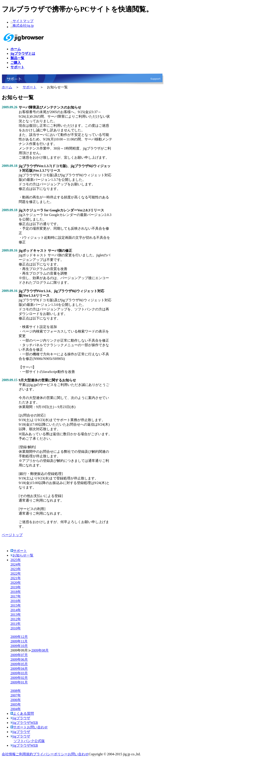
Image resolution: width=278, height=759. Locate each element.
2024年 (15, 564)
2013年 (15, 614)
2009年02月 (19, 678)
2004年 (15, 709)
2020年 (15, 582)
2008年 (15, 691)
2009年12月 (19, 637)
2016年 (15, 601)
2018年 (15, 592)
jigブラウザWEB (24, 722)
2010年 (15, 628)
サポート (29, 87)
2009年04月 (19, 668)
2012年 (15, 619)
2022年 (15, 573)
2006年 (15, 700)
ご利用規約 (24, 754)
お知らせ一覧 (21, 555)
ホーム (7, 87)
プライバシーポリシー (50, 754)
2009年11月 (19, 641)
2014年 (15, 610)
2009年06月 (19, 659)
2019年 (15, 587)
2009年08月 (40, 650)
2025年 (15, 560)
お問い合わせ (78, 754)
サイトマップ (23, 21)
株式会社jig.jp (23, 25)
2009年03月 (19, 673)
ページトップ (12, 535)
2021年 (15, 578)
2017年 (15, 596)
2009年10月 (19, 646)
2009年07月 (19, 655)
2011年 (15, 624)
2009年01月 (19, 682)
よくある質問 (22, 713)
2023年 (15, 569)
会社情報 (9, 754)
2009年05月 (19, 664)
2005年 (15, 704)
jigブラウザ (20, 718)
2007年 (15, 695)
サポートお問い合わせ (29, 727)
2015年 (15, 605)
